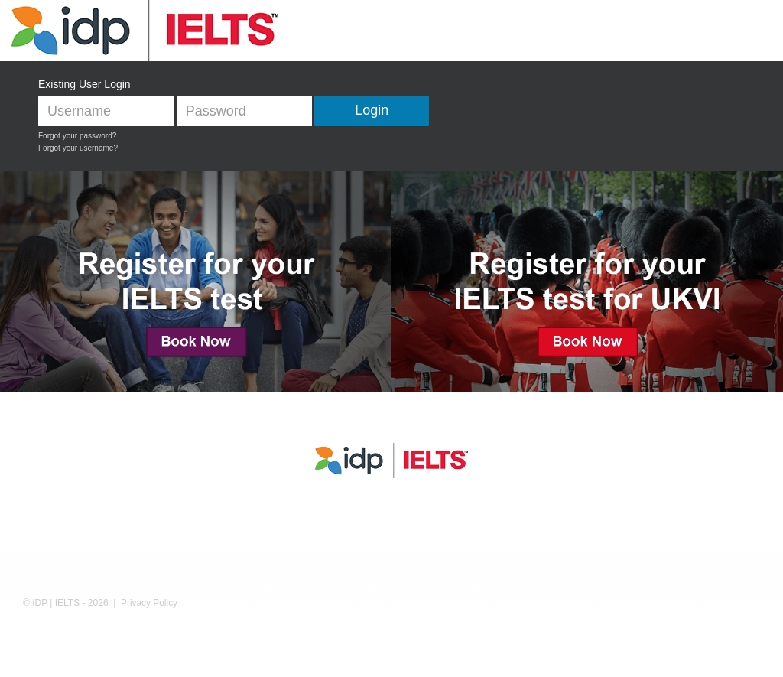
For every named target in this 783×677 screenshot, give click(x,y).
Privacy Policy (149, 602)
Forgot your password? (77, 136)
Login (371, 110)
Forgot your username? (78, 148)
